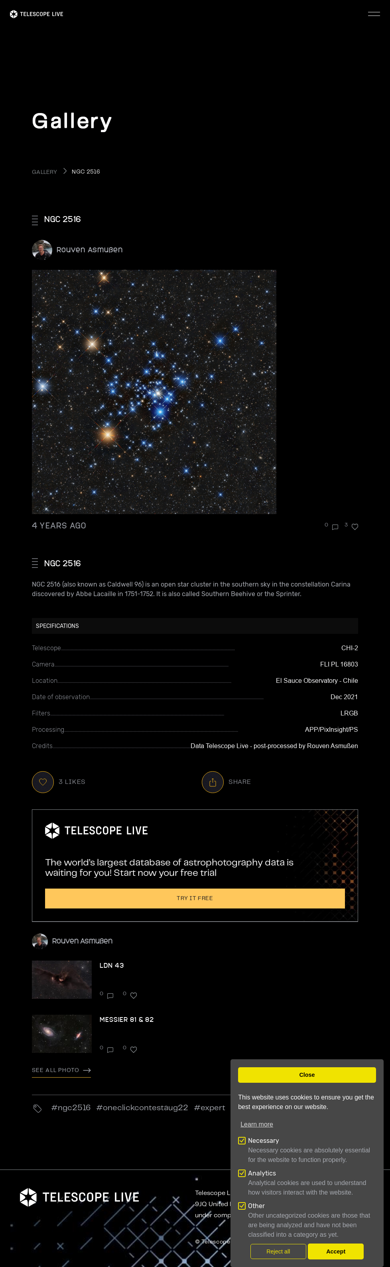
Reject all (278, 1251)
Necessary (263, 1140)
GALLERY (44, 172)
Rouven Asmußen (90, 249)
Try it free (195, 898)
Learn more (256, 1124)
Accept (335, 1251)
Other (256, 1206)
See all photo (61, 1070)
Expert (213, 1108)
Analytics (262, 1173)
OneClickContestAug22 (145, 1108)
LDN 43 (112, 965)
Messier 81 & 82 (127, 1019)
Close (307, 1075)
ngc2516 (74, 1108)
